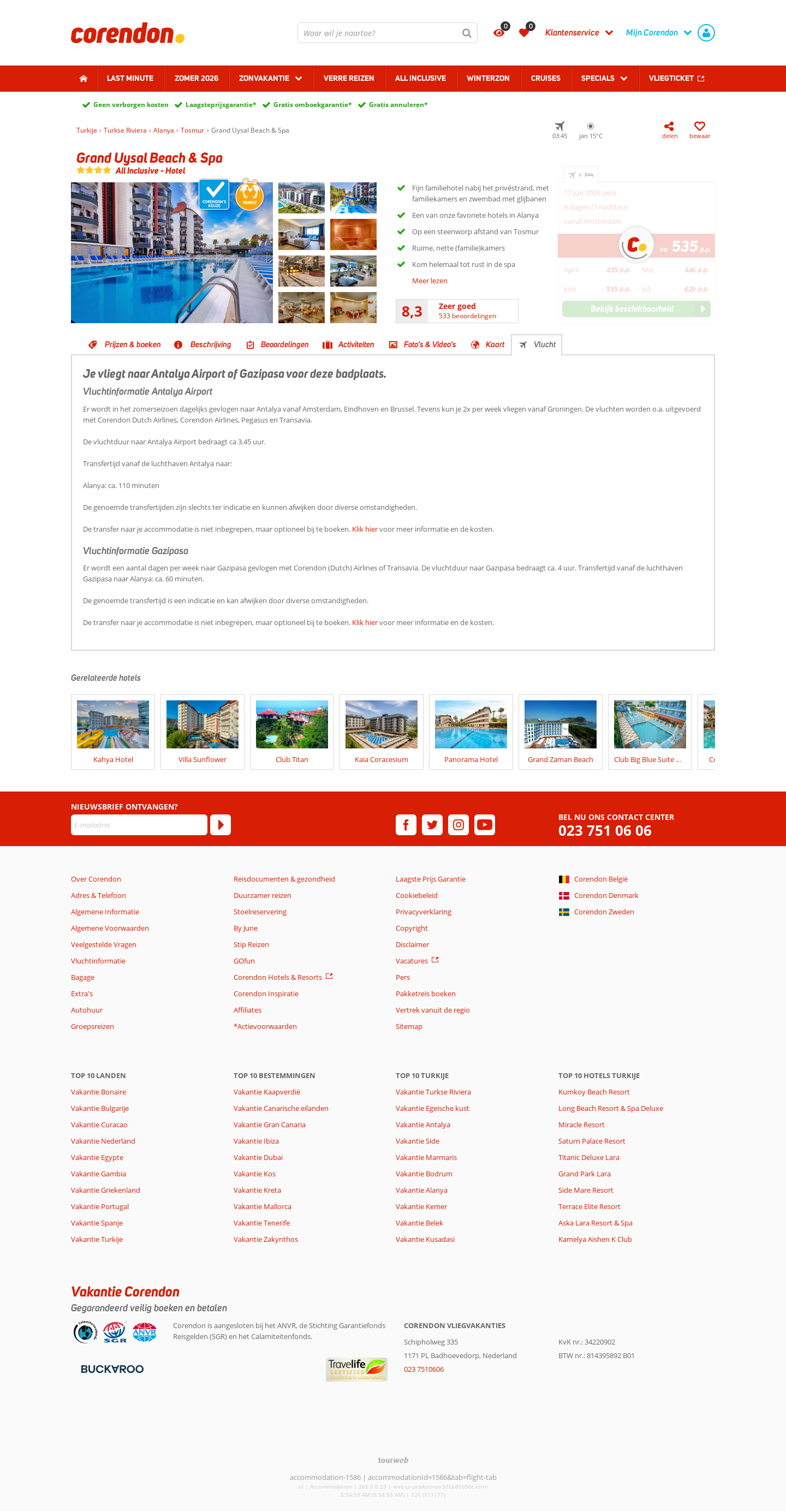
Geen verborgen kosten (131, 104)
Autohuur (87, 1010)
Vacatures (412, 961)
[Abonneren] (220, 824)
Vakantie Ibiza (256, 1141)
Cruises (546, 78)
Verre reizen (349, 78)
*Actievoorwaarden (265, 1026)
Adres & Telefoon (98, 895)
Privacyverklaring (423, 912)
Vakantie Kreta (257, 1190)
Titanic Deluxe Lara (589, 1157)
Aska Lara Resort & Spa (595, 1223)
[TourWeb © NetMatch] (393, 1460)
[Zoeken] (467, 32)
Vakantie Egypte (97, 1157)
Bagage (82, 977)
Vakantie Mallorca (262, 1206)
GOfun (244, 961)
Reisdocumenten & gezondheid (284, 879)
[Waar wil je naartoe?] (387, 32)
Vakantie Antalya (423, 1124)
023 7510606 (424, 1369)
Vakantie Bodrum (424, 1174)
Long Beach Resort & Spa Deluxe (610, 1108)
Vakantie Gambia (98, 1174)
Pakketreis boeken (426, 993)
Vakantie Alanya (422, 1190)
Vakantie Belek (419, 1223)
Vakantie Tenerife (262, 1223)
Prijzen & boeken (133, 344)
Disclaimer (412, 944)
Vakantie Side (417, 1141)
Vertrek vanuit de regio (433, 1010)
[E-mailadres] (139, 824)
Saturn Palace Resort (592, 1141)
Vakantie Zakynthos (266, 1239)
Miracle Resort (581, 1124)
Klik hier (365, 529)
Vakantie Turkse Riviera (433, 1092)
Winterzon (488, 78)
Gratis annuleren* (398, 104)
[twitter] (432, 825)
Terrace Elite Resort (589, 1206)
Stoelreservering (260, 912)
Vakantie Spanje (97, 1223)
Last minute (130, 78)
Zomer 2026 (196, 78)
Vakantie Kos (255, 1174)
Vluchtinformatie (98, 961)
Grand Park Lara (584, 1174)
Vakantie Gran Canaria (270, 1124)
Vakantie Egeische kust (432, 1108)
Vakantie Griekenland (105, 1190)
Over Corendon (96, 879)
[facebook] (406, 825)
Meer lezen (430, 280)
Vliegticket (671, 78)
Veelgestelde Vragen (103, 944)
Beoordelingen (285, 344)
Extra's (82, 993)
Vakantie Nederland (103, 1141)
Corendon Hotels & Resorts (278, 977)
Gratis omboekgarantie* (312, 104)
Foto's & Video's (430, 344)
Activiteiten (356, 344)
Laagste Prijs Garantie (431, 879)
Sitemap (409, 1026)
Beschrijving (210, 344)
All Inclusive (420, 78)
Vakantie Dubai (258, 1157)
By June (246, 928)
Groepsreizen (92, 1026)
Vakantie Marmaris (426, 1157)
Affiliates (247, 1010)
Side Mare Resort (586, 1190)
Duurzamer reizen (262, 895)
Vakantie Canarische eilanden (281, 1108)
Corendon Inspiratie (266, 993)
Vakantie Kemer (421, 1206)
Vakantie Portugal (100, 1206)
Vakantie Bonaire (98, 1092)
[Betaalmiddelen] (111, 1368)
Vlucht (545, 344)
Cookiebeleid (417, 895)
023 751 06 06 (605, 830)
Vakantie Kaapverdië (267, 1092)
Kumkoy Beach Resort (594, 1092)
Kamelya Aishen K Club (595, 1239)
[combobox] (387, 32)
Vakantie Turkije (97, 1239)
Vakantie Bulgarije (100, 1108)
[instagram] (458, 825)
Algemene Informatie (105, 912)
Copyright (412, 928)
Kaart (495, 344)
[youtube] (484, 825)
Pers (403, 977)
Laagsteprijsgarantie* (221, 104)
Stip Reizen (251, 944)
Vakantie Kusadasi (425, 1239)
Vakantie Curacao (99, 1124)
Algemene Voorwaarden (110, 928)
